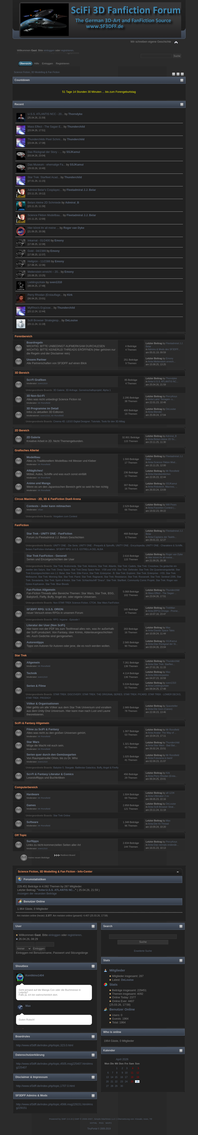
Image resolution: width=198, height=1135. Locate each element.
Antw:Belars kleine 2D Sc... (162, 439)
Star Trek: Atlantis (107, 566)
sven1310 (56, 282)
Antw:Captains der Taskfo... (162, 537)
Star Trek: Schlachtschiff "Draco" (88, 580)
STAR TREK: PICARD (135, 694)
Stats (106, 960)
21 (112, 1081)
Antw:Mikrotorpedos (158, 675)
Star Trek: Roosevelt (138, 576)
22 (116, 1081)
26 (137, 1081)
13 (107, 1077)
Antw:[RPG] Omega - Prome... (164, 611)
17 (126, 1077)
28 (112, 1086)
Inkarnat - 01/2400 (39, 240)
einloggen (49, 50)
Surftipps (33, 841)
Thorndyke (75, 114)
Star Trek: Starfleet (116, 580)
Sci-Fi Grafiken (36, 379)
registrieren (67, 50)
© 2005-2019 (104, 1128)
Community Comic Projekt (141, 580)
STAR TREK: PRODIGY (38, 698)
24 (126, 1081)
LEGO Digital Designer (78, 421)
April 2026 (122, 1059)
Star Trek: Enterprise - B (102, 573)
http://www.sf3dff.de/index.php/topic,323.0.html (44, 1045)
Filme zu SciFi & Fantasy (43, 729)
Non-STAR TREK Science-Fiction (70, 602)
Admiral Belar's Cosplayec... (45, 189)
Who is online (112, 1032)
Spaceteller (172, 706)
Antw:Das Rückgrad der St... (163, 644)
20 (107, 1081)
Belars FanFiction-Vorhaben (40, 549)
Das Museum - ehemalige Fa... (46, 164)
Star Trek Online (61, 815)
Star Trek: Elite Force (77, 573)
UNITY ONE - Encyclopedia (130, 545)
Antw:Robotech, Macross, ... (162, 486)
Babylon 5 (58, 767)
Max (28, 1005)
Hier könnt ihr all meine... (161, 557)
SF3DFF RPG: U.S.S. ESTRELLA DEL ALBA (79, 549)
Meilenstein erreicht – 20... (44, 271)
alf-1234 (170, 793)
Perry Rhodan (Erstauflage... (45, 294)
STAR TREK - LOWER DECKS (164, 694)
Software (32, 822)
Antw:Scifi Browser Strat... (161, 806)
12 (137, 1072)
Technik (32, 673)
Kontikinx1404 (34, 975)
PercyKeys (171, 396)
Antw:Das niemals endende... (163, 844)
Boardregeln (35, 342)
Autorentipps (35, 642)
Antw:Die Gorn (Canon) (160, 709)
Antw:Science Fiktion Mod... (162, 462)
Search (107, 926)
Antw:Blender (155, 412)
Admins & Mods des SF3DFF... (164, 349)
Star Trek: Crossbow (147, 566)
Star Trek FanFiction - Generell (47, 555)
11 (132, 1072)
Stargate (69, 767)
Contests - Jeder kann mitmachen (49, 506)
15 (116, 1077)
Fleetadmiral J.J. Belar (81, 189)
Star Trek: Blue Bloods (57, 584)
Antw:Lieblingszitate (158, 685)
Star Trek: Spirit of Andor (57, 580)
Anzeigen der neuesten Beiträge (37, 893)
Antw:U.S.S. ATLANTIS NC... (163, 381)
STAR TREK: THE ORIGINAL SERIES (102, 694)
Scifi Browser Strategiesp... (44, 320)
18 (132, 1077)
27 (107, 1086)
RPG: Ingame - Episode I (66, 619)
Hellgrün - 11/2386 (39, 261)
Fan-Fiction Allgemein (41, 589)
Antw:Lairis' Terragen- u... (161, 399)
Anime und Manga (38, 483)
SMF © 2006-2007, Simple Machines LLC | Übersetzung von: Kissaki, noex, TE (113, 1119)
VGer (40, 509)
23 (121, 1081)
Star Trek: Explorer (125, 573)
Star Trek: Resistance (115, 576)
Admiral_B (72, 202)
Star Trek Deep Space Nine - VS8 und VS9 (93, 569)
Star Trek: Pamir (72, 576)
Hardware (33, 794)
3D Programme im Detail (43, 408)
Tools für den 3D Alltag (113, 421)
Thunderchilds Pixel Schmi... (45, 139)
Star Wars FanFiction (108, 602)
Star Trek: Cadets (127, 566)
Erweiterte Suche (143, 950)
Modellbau (33, 457)
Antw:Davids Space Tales (161, 630)
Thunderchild (76, 126)
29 (116, 1086)
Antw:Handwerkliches (159, 474)
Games (31, 805)
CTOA (92, 602)
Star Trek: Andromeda (64, 566)
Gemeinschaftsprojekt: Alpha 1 (95, 390)
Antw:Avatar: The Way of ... (162, 732)
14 (112, 1077)
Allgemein (33, 662)
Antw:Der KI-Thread (158, 823)
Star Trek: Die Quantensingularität (156, 569)
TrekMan (170, 607)
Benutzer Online (122, 1009)
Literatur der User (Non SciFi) (46, 625)
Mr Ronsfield (44, 403)
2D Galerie (33, 437)
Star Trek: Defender (127, 569)
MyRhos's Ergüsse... (40, 307)
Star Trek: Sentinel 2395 (163, 576)
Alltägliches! (35, 470)
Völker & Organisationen (43, 703)
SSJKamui (73, 152)
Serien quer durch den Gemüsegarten (51, 754)
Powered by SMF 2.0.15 (61, 1119)
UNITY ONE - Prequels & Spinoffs (97, 545)
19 (137, 1077)
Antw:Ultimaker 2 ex (158, 796)
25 (132, 1081)
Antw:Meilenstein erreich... (162, 361)
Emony (59, 240)
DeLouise (71, 320)
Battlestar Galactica (85, 767)
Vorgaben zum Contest (65, 516)
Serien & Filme (36, 685)
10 (126, 1072)
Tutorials (95, 421)
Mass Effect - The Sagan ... (162, 593)
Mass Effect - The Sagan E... (45, 126)
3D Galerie (59, 390)
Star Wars (33, 742)
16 (121, 1077)
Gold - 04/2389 (37, 251)
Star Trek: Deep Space (58, 569)
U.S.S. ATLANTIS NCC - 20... (46, 114)
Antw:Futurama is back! (160, 758)
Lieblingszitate (36, 282)
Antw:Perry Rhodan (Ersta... (162, 776)
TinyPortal (92, 1128)
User (18, 926)
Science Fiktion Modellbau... (45, 215)
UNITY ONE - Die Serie (65, 545)
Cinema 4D (59, 421)
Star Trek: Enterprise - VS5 (151, 573)
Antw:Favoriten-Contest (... (162, 507)
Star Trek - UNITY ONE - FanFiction (49, 533)
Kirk (70, 294)
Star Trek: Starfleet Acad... (44, 177)
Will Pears (171, 504)
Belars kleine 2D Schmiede (44, 202)
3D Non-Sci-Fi (36, 395)
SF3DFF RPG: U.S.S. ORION (45, 609)
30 (121, 1086)
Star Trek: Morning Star (50, 576)
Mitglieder (117, 970)
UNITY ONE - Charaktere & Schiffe (164, 545)
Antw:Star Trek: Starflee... (161, 664)
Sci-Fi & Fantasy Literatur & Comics (50, 774)
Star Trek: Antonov (86, 566)
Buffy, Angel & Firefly (107, 767)
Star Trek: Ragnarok (92, 576)
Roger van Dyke (73, 227)
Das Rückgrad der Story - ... (45, 152)
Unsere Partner (36, 359)
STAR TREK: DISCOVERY (67, 694)
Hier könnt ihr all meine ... (43, 227)
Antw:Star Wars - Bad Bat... (162, 745)
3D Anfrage (72, 390)
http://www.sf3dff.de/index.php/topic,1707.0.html (45, 1086)
